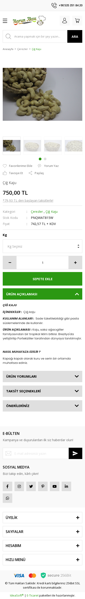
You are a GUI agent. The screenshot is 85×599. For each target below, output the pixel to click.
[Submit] (75, 453)
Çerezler (37, 211)
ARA (75, 36)
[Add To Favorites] (17, 166)
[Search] (42, 36)
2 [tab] (45, 159)
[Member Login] (65, 21)
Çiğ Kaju (52, 211)
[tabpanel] (11, 146)
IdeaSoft (17, 595)
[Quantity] (42, 262)
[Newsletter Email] (42, 453)
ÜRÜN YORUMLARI (21, 376)
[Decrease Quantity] (10, 262)
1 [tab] (40, 159)
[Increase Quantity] (75, 262)
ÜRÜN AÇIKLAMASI (21, 294)
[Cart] (77, 21)
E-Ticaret (33, 595)
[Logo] (29, 20)
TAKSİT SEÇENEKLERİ (23, 391)
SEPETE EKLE (43, 279)
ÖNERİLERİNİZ (17, 405)
